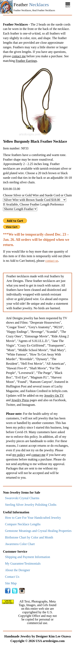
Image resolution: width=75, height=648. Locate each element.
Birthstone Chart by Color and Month (29, 537)
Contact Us (12, 576)
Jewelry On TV (54, 395)
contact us (51, 260)
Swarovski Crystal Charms (22, 498)
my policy (18, 454)
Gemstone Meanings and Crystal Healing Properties (38, 530)
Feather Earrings (26, 60)
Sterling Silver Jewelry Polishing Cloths (30, 504)
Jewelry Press (20, 400)
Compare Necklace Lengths (23, 524)
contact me (19, 56)
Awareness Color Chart (20, 544)
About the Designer (17, 570)
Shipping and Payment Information (27, 557)
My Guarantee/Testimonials (23, 563)
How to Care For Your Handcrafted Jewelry (33, 517)
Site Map (11, 583)
